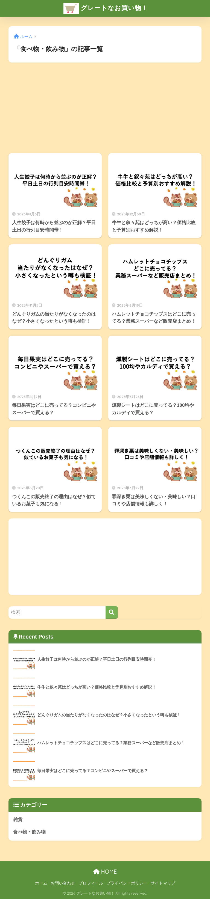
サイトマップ (163, 883)
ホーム (41, 883)
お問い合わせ (63, 883)
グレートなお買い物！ (105, 8)
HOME (105, 871)
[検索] (112, 612)
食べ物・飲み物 (29, 832)
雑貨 (17, 819)
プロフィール (90, 883)
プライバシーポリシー (126, 883)
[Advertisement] (105, 108)
